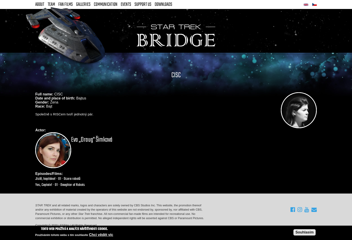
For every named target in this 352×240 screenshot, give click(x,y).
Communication (105, 4)
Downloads (163, 4)
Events (126, 4)
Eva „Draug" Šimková (91, 139)
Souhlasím (304, 232)
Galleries (83, 4)
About (39, 4)
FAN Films (65, 4)
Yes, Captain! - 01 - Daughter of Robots (60, 185)
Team (51, 4)
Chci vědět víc (101, 235)
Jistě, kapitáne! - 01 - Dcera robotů (57, 179)
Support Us (142, 4)
